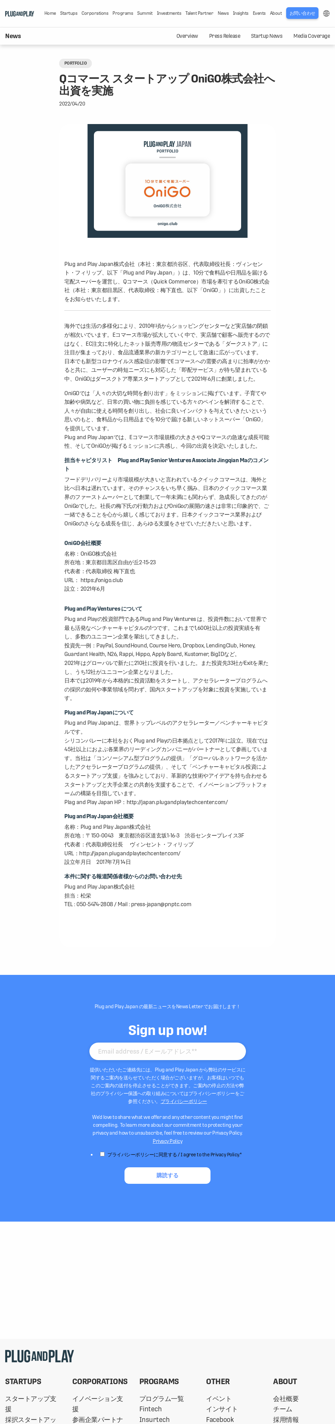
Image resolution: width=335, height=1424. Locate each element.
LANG (326, 13)
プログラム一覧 (161, 1399)
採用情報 (286, 1420)
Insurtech (154, 1420)
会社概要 (286, 1399)
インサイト (222, 1409)
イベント (218, 1399)
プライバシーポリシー (184, 1101)
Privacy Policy (167, 1141)
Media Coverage (311, 36)
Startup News (266, 36)
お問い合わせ (302, 13)
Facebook (220, 1420)
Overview (187, 36)
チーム (282, 1409)
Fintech (150, 1409)
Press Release (224, 36)
